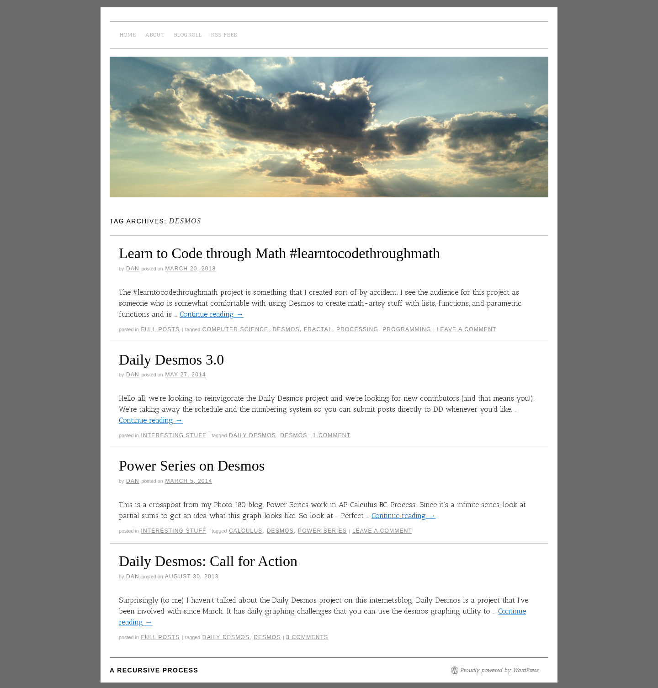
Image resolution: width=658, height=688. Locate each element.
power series (322, 531)
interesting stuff (173, 435)
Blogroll (188, 35)
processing (357, 329)
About (155, 35)
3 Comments (307, 637)
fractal (318, 329)
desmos (285, 329)
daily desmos (252, 435)
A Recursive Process (154, 670)
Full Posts (160, 329)
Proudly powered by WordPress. (499, 670)
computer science (235, 329)
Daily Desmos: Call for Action (208, 561)
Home (128, 35)
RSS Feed (224, 35)
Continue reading (212, 314)
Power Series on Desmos (192, 465)
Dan (132, 268)
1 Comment (331, 435)
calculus (246, 531)
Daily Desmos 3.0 (171, 359)
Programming (406, 329)
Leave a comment (467, 329)
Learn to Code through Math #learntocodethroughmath (279, 253)
